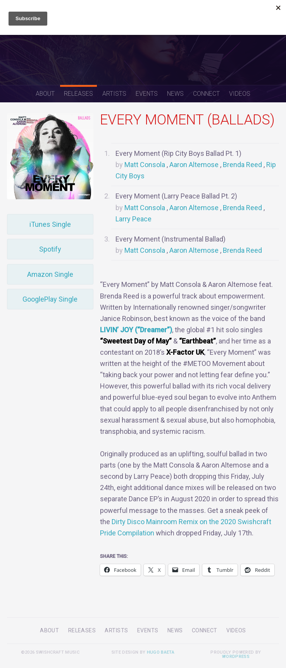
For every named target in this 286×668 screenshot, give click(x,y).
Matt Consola (144, 165)
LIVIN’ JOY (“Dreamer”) (136, 330)
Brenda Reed (242, 165)
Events (147, 93)
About (45, 93)
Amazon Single (50, 274)
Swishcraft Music (143, 42)
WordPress (236, 656)
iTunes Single (50, 224)
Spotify (50, 249)
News (175, 93)
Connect (206, 93)
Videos (239, 93)
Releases (78, 93)
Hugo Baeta (160, 652)
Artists (114, 93)
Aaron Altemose (194, 165)
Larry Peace (133, 219)
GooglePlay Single (50, 299)
